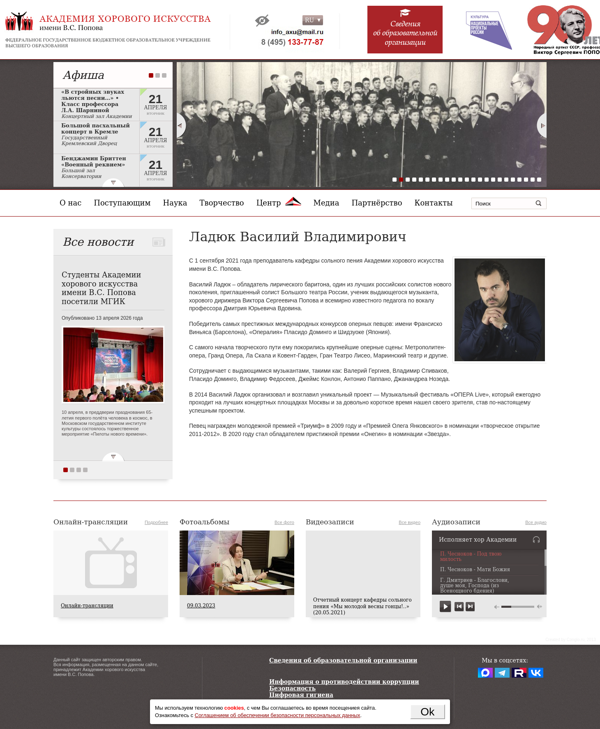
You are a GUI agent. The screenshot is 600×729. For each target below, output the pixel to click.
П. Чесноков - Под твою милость (471, 556)
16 (493, 180)
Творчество (222, 202)
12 (467, 180)
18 (506, 180)
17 (500, 180)
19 (513, 180)
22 (533, 180)
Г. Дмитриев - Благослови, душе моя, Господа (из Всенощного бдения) (474, 586)
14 (480, 180)
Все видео (409, 522)
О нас (70, 202)
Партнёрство (376, 202)
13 (473, 180)
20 (519, 180)
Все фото (284, 522)
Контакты (434, 202)
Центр (278, 202)
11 (460, 180)
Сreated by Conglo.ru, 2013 (570, 639)
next (470, 606)
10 (454, 180)
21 (526, 180)
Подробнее (156, 522)
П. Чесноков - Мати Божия (475, 569)
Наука (175, 202)
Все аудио (536, 522)
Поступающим (122, 202)
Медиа (326, 202)
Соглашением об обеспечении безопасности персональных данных (277, 715)
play (446, 607)
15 (487, 180)
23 (539, 180)
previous (459, 606)
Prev (181, 125)
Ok (427, 712)
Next (542, 125)
